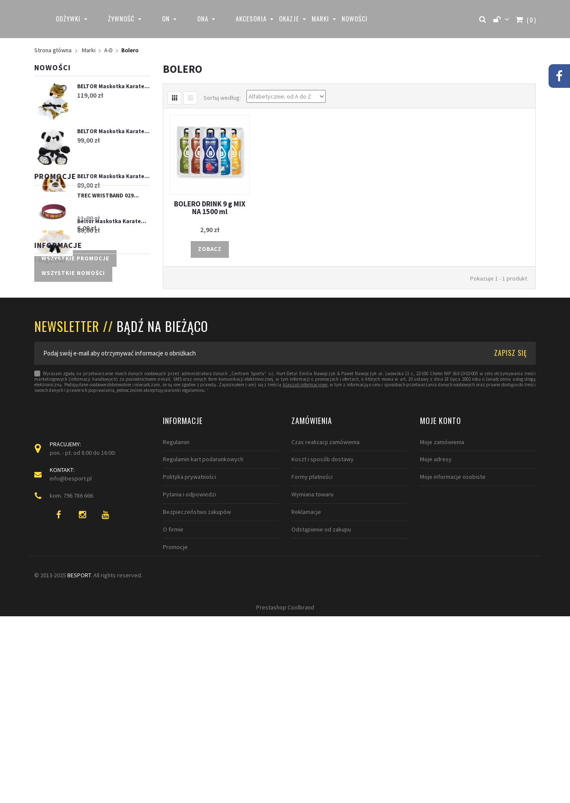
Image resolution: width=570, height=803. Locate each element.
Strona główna (53, 50)
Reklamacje (306, 673)
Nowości (52, 67)
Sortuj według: (222, 97)
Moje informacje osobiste (453, 638)
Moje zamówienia (442, 603)
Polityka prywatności (189, 638)
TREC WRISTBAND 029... (108, 322)
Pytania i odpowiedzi (189, 656)
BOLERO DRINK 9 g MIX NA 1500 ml (210, 207)
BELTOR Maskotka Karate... (113, 86)
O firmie (173, 691)
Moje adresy (436, 621)
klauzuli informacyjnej (305, 546)
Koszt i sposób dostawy (322, 621)
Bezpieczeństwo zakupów (197, 673)
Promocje (55, 303)
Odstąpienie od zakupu (321, 691)
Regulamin (52, 430)
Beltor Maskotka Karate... (111, 221)
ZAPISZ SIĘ (510, 514)
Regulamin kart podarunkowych (203, 621)
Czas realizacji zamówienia (325, 603)
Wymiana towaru (312, 656)
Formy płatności (312, 638)
